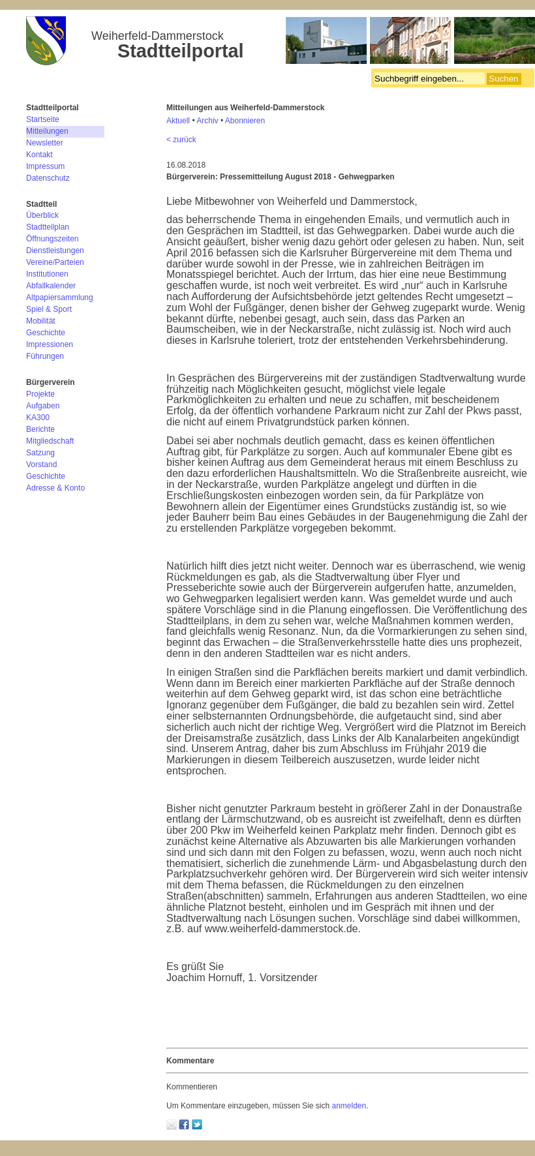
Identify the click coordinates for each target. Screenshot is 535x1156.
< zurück (181, 139)
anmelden (348, 1105)
